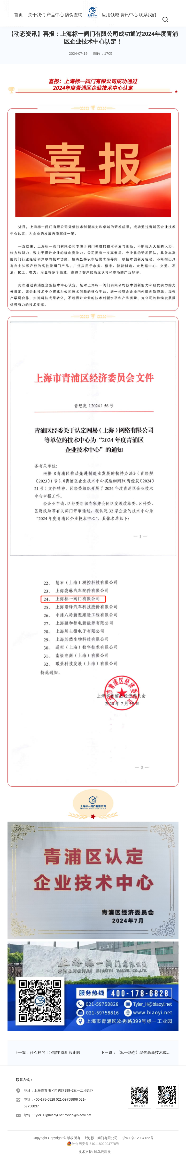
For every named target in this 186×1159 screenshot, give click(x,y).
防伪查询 (73, 14)
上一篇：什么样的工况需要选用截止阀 (47, 1052)
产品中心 (55, 14)
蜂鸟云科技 (102, 1152)
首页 (18, 14)
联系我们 (147, 14)
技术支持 (85, 1152)
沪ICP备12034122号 (138, 1138)
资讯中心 (129, 14)
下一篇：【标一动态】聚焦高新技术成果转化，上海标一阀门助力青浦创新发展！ (136, 1052)
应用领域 (110, 14)
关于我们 (37, 14)
